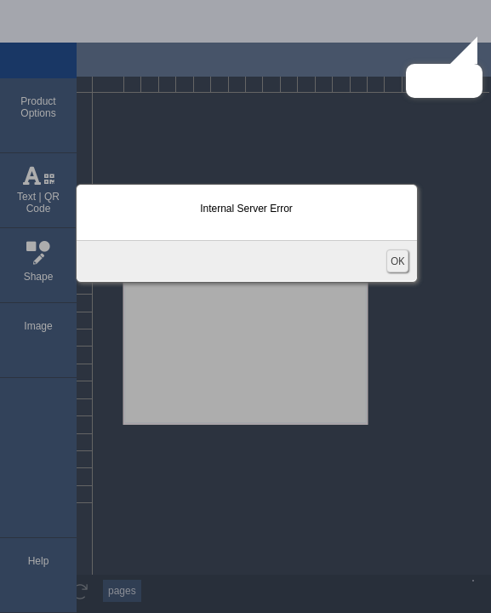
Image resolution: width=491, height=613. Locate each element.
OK (397, 261)
